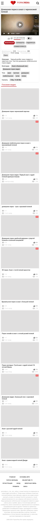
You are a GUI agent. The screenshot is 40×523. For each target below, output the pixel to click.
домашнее (25, 73)
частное (16, 73)
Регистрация (7, 483)
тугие (17, 76)
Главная (12, 477)
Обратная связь (30, 483)
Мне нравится (9, 38)
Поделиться (30, 42)
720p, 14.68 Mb (15, 80)
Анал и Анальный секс (20, 66)
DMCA (25, 486)
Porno (20, 2)
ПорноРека (16, 519)
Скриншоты (20, 42)
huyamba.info (25, 477)
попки (24, 76)
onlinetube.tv (27, 480)
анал (9, 73)
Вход (18, 483)
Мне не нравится (11, 38)
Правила (16, 486)
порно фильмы (12, 480)
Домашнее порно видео (11, 69)
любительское (8, 76)
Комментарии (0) (20, 46)
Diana (6, 55)
